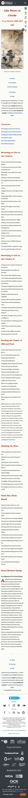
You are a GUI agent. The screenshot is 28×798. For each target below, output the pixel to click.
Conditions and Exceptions (14, 113)
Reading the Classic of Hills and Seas (11, 134)
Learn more (19, 791)
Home (12, 78)
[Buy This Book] (25, 31)
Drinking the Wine (6, 137)
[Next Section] (25, 22)
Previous (12, 92)
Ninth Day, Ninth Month (8, 140)
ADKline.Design (16, 733)
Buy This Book (12, 87)
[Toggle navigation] (25, 3)
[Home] (25, 13)
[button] (15, 3)
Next (12, 96)
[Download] (25, 26)
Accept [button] (23, 794)
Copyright (5, 103)
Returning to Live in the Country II (11, 131)
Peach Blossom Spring (7, 143)
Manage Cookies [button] (8, 794)
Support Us (14, 698)
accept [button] (19, 723)
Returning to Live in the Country (10, 128)
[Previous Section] (25, 17)
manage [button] (24, 723)
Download (12, 82)
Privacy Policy (18, 727)
